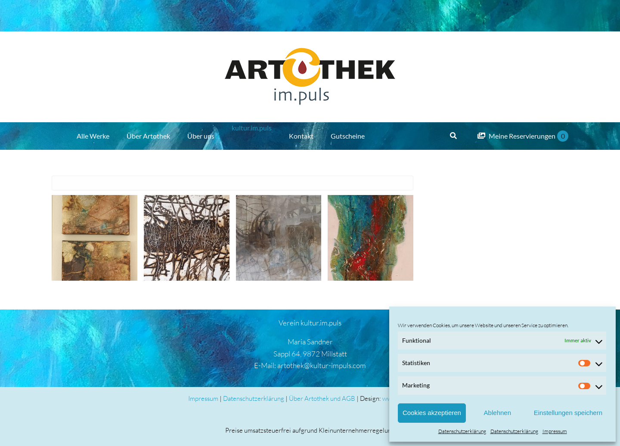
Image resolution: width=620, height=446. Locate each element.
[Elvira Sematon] (94, 238)
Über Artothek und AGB (322, 398)
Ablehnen (497, 412)
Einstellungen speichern (568, 412)
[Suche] (453, 136)
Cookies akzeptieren (432, 412)
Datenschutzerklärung (462, 431)
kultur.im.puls (252, 128)
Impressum (554, 431)
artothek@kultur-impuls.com (321, 365)
